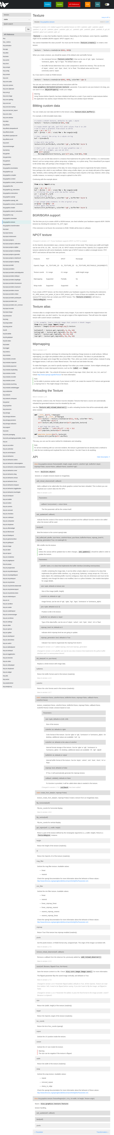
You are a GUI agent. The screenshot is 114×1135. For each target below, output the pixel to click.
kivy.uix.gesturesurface (9, 539)
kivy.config (6, 71)
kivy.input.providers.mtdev (10, 294)
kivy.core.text (7, 103)
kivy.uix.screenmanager (10, 614)
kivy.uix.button (7, 503)
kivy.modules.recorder (9, 377)
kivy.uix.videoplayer (8, 665)
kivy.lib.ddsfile (7, 334)
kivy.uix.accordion (8, 445)
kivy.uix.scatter (7, 607)
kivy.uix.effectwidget (9, 528)
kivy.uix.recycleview (9, 582)
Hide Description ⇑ (103, 456)
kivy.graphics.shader (9, 207)
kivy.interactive (7, 316)
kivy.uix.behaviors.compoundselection (14, 467)
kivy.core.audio (7, 81)
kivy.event (6, 143)
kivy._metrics (7, 42)
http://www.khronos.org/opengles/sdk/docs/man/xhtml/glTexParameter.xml (62, 879)
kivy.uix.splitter (7, 632)
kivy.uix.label (6, 550)
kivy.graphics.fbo (8, 186)
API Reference (74, 4)
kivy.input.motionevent (9, 236)
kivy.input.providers (8, 269)
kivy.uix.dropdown (8, 524)
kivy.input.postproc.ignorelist (11, 254)
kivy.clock (6, 63)
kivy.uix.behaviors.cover (10, 470)
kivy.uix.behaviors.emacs (10, 478)
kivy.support (6, 427)
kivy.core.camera (8, 85)
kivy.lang (5, 319)
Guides (47, 4)
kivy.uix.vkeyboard (8, 668)
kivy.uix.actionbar (8, 449)
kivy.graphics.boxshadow (10, 168)
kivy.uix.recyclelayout (9, 578)
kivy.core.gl (6, 92)
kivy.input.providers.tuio (10, 301)
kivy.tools (5, 431)
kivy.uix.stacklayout (8, 636)
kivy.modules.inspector (9, 362)
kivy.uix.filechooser (8, 532)
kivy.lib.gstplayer (8, 337)
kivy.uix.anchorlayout (9, 452)
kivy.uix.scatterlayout (9, 611)
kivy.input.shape (7, 312)
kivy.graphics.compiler (9, 175)
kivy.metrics (6, 352)
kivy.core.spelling (8, 99)
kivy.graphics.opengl (9, 197)
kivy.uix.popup (7, 564)
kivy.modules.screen (9, 380)
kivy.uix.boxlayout (8, 496)
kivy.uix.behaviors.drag (9, 474)
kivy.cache (6, 60)
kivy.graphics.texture (9, 222)
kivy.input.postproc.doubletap (11, 251)
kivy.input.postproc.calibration (11, 243)
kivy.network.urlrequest (10, 398)
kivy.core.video (7, 114)
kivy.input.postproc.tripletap (11, 261)
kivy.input (5, 229)
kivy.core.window (8, 117)
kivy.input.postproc (8, 240)
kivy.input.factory (8, 233)
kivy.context (6, 74)
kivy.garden (6, 153)
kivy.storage (6, 413)
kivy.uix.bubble (7, 499)
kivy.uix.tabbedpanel (9, 647)
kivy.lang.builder (7, 323)
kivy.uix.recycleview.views (10, 593)
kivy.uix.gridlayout (8, 542)
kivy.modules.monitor (9, 373)
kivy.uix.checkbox (8, 514)
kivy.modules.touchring (9, 384)
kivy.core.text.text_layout (10, 110)
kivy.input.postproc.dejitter (10, 247)
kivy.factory (6, 150)
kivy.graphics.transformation (11, 225)
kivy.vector (6, 679)
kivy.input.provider (8, 265)
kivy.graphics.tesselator (10, 218)
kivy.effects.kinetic (8, 132)
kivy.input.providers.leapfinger (12, 279)
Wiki (97, 4)
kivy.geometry (7, 157)
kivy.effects (6, 125)
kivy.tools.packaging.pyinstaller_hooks (14, 438)
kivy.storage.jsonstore (9, 420)
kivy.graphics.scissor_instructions (13, 204)
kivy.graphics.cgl (8, 171)
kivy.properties (7, 405)
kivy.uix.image (7, 546)
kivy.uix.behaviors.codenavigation (13, 463)
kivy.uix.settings (7, 622)
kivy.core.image (7, 96)
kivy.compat (6, 67)
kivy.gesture (6, 161)
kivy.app (5, 49)
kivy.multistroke (7, 391)
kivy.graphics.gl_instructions (11, 189)
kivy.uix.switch (7, 643)
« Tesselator (39, 1130)
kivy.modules (7, 355)
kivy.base (5, 56)
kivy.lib (5, 330)
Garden (59, 4)
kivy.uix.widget (7, 672)
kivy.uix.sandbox (8, 604)
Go (28, 29)
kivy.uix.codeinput (8, 517)
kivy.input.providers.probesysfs (12, 298)
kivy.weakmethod (8, 683)
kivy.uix (5, 441)
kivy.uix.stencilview (8, 640)
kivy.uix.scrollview (8, 618)
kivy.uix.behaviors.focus (10, 481)
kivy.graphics (7, 164)
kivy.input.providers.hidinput (11, 276)
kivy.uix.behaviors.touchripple (11, 492)
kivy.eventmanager (8, 146)
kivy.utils (5, 676)
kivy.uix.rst (6, 600)
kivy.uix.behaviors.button (10, 459)
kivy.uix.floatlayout (8, 535)
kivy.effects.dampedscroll (10, 128)
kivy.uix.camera (7, 506)
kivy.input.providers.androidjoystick (13, 272)
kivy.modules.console (9, 359)
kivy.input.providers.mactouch (11, 287)
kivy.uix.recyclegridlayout (10, 575)
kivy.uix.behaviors (8, 456)
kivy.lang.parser (7, 326)
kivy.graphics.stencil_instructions (12, 211)
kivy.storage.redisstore (9, 423)
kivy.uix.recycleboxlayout (10, 571)
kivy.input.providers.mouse (11, 290)
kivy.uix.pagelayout (8, 560)
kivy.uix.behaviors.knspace (11, 485)
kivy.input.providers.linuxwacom (12, 283)
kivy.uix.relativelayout (9, 596)
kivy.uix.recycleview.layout (10, 589)
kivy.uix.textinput (8, 650)
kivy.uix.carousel (8, 510)
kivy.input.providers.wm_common (13, 305)
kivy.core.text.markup (9, 107)
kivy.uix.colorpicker (8, 521)
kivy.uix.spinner (7, 629)
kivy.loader (6, 344)
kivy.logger (6, 348)
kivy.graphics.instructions (10, 193)
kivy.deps (5, 121)
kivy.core (5, 78)
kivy (4, 38)
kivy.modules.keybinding (10, 370)
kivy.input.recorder (8, 308)
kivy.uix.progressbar (9, 568)
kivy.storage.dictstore (9, 416)
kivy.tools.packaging (9, 434)
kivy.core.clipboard (8, 89)
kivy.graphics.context (9, 179)
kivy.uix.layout (7, 553)
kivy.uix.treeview (8, 658)
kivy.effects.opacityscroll (10, 135)
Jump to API (105, 17)
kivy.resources (7, 409)
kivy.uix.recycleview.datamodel (12, 586)
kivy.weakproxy (7, 686)
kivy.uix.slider (7, 625)
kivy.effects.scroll (8, 139)
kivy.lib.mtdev (7, 341)
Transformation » (102, 1130)
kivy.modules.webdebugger (11, 387)
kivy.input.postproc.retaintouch (12, 258)
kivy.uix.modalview (8, 557)
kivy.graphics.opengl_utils (10, 200)
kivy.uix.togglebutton (9, 654)
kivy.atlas (5, 53)
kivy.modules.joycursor (9, 366)
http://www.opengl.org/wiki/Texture (49, 374)
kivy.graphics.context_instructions (13, 182)
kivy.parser (6, 402)
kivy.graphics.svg (8, 215)
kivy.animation (7, 45)
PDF (87, 4)
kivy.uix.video (7, 661)
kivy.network (6, 395)
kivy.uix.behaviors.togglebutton (12, 488)
